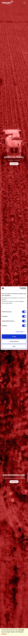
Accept (14, 336)
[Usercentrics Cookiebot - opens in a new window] (20, 288)
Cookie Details (19, 331)
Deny (14, 346)
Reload (4, 634)
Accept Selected (14, 341)
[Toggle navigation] (24, 3)
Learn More (14, 163)
